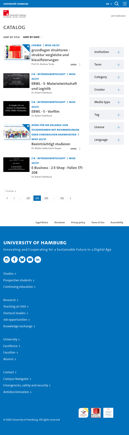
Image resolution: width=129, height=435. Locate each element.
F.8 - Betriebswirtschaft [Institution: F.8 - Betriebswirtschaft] (48, 74)
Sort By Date (31, 37)
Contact (8, 372)
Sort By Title (11, 37)
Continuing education (18, 287)
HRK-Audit (106, 411)
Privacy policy (78, 222)
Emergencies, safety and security (25, 385)
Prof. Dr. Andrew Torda (42, 64)
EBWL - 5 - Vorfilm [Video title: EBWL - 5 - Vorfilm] (45, 111)
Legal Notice (42, 222)
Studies (8, 274)
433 (63, 199)
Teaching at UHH (14, 306)
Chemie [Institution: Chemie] (36, 45)
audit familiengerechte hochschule (83, 413)
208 (38, 199)
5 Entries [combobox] (11, 191)
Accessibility (117, 222)
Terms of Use (97, 222)
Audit (94, 409)
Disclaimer (59, 222)
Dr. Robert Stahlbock (41, 92)
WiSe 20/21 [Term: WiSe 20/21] (52, 45)
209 (47, 199)
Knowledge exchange (18, 326)
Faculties (9, 352)
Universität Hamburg (15, 3)
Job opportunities (15, 319)
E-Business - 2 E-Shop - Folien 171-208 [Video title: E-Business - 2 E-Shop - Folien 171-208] (57, 170)
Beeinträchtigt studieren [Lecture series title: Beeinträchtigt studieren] (50, 143)
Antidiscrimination (16, 392)
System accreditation (121, 411)
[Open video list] (76, 148)
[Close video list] (76, 64)
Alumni (8, 359)
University (10, 339)
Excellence (10, 346)
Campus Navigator (16, 379)
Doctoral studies (14, 313)
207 (29, 199)
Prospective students (17, 280)
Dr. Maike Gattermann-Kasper (46, 148)
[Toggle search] (116, 3)
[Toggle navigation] (125, 3)
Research (9, 300)
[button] (107, 4)
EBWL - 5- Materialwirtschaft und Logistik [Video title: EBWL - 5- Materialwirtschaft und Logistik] (54, 86)
